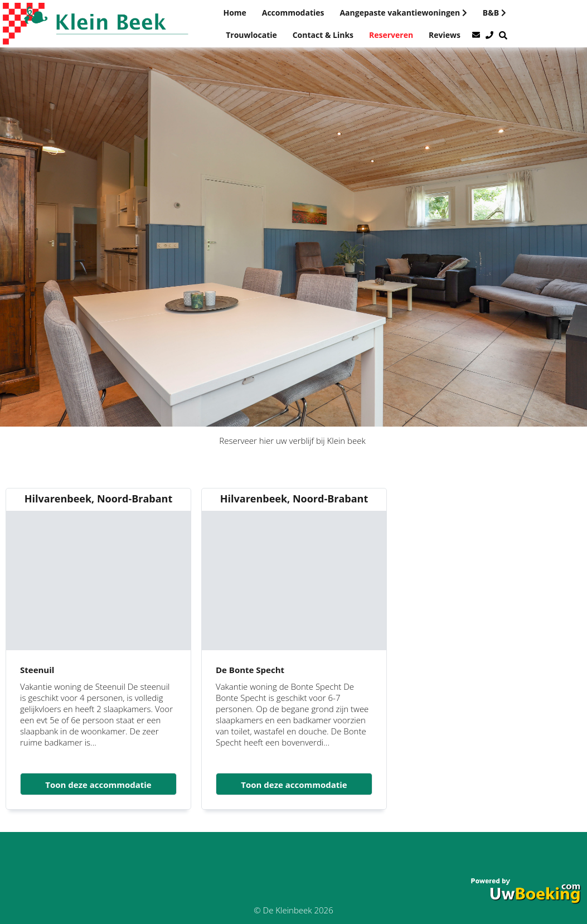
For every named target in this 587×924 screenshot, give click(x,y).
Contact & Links (323, 35)
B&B (494, 12)
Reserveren (391, 35)
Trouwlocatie (251, 35)
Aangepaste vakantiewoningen (403, 12)
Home (234, 12)
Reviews (444, 35)
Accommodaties (293, 12)
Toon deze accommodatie (98, 784)
